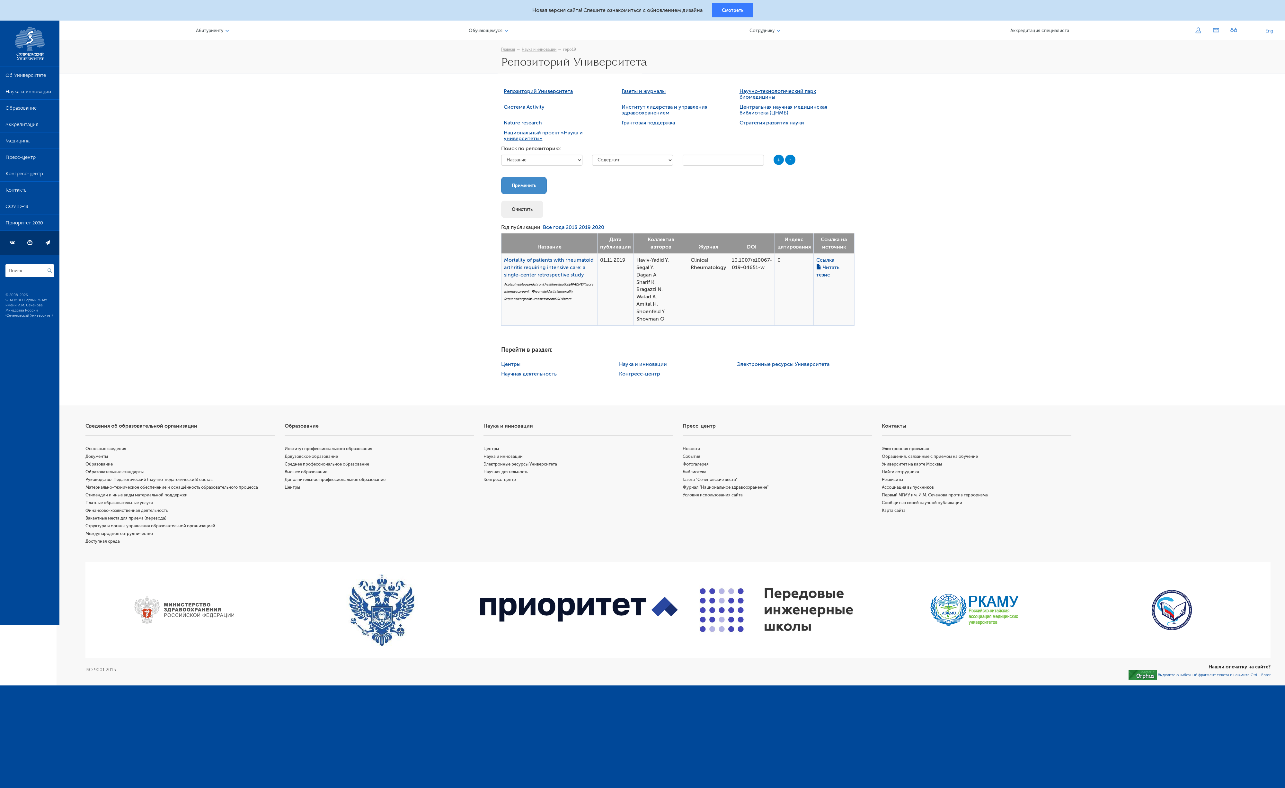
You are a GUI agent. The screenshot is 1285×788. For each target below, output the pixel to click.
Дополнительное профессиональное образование (337, 480)
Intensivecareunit (518, 293)
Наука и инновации (28, 93)
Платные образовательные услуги (122, 504)
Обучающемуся (487, 31)
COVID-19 (16, 208)
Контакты (16, 192)
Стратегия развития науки (773, 124)
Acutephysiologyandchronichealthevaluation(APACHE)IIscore (550, 285)
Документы (99, 457)
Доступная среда (105, 542)
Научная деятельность (530, 375)
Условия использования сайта (714, 496)
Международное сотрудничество (122, 534)
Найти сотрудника (901, 473)
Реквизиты (893, 480)
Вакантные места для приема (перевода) (128, 519)
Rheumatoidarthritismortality (553, 293)
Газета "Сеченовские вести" (711, 480)
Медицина (17, 143)
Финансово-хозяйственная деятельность (129, 511)
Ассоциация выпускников (909, 488)
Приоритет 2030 (24, 225)
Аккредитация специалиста (1040, 31)
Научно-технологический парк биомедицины (779, 96)
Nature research (524, 124)
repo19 (571, 50)
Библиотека (696, 473)
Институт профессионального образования (331, 450)
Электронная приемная (906, 450)
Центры (512, 365)
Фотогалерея (697, 465)
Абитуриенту (212, 31)
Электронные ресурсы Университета (784, 365)
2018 (573, 229)
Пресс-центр (20, 159)
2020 (600, 229)
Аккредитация (21, 126)
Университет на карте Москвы (913, 465)
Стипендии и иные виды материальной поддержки (139, 496)
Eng (1269, 32)
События (693, 457)
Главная (510, 50)
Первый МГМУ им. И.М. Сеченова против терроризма (936, 496)
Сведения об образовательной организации (144, 427)
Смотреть (732, 10)
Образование (21, 110)
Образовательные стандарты (117, 473)
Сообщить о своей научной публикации (923, 504)
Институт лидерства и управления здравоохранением (666, 111)
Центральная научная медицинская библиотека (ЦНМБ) (785, 111)
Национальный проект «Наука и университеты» (544, 137)
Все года (555, 229)
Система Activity (525, 109)
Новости (693, 450)
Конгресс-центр (24, 175)
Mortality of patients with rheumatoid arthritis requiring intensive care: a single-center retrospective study (550, 268)
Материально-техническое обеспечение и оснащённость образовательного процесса (174, 488)
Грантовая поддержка (650, 124)
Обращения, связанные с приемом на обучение (931, 457)
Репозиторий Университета (539, 93)
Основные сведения (108, 450)
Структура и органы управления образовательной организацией (153, 527)
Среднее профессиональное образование (329, 465)
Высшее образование (308, 473)
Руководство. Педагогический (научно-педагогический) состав (152, 480)
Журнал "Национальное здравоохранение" (727, 488)
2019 (586, 229)
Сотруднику (762, 31)
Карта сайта (895, 511)
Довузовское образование (313, 457)
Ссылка (827, 261)
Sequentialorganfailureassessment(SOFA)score (539, 300)
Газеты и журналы (645, 93)
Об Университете (25, 77)
